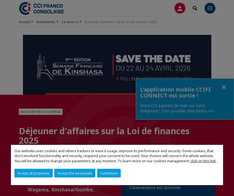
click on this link (203, 160)
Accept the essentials (74, 173)
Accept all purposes (33, 173)
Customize (109, 173)
